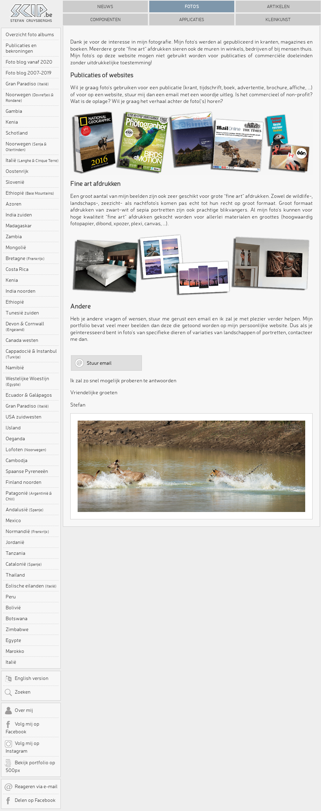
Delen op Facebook (29, 801)
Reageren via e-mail (31, 787)
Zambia (14, 236)
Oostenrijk (17, 171)
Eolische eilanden (31, 586)
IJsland (13, 427)
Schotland (17, 133)
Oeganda (15, 438)
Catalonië (24, 564)
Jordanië (15, 542)
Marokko (15, 651)
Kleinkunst (278, 19)
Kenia (12, 122)
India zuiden (19, 215)
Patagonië (29, 495)
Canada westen (22, 340)
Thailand (15, 575)
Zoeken (17, 692)
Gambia (14, 111)
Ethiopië (30, 193)
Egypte (13, 640)
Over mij (18, 711)
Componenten (105, 19)
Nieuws (105, 6)
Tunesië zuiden (22, 313)
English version (26, 679)
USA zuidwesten (23, 417)
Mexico (13, 520)
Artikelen (278, 6)
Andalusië (25, 509)
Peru (11, 596)
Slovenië (15, 182)
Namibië (15, 367)
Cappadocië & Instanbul (31, 353)
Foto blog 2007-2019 (28, 73)
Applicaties (191, 19)
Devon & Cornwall (25, 326)
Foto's (192, 6)
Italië (32, 160)
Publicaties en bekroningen (21, 48)
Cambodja (16, 460)
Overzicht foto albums (30, 34)
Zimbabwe (17, 629)
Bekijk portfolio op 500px (29, 766)
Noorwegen (30, 97)
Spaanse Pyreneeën (27, 471)
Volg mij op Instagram (21, 747)
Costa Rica (17, 269)
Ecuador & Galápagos (29, 395)
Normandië (27, 531)
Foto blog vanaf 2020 (29, 62)
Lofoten (26, 449)
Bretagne (25, 258)
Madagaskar (19, 225)
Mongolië (16, 247)
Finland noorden (23, 482)
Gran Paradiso (27, 83)
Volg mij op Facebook (21, 727)
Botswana (16, 618)
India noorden (20, 291)
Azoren (13, 204)
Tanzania (15, 553)
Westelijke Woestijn (27, 381)
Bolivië (13, 607)
